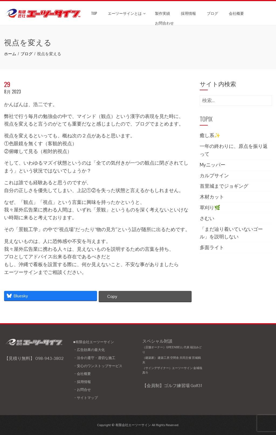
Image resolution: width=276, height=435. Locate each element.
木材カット (212, 197)
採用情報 (188, 13)
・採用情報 (82, 382)
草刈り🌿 (210, 207)
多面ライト (212, 247)
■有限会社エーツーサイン (93, 342)
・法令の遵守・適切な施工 (94, 358)
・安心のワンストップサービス (97, 366)
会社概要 (236, 13)
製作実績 (162, 13)
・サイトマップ (85, 397)
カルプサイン (214, 175)
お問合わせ (164, 23)
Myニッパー (212, 165)
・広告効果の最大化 (89, 349)
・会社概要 (82, 373)
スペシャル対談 (172, 356)
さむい (207, 218)
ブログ (212, 13)
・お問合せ (82, 389)
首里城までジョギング (224, 186)
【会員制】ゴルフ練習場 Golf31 (172, 385)
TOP (94, 13)
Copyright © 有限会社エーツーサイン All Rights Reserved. (138, 425)
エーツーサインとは (127, 13)
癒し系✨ (210, 135)
